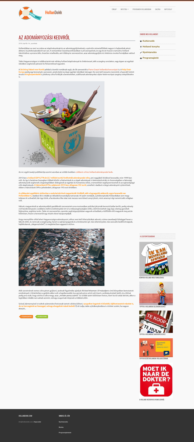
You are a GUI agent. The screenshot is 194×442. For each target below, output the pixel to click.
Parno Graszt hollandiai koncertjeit (103, 69)
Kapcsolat (168, 9)
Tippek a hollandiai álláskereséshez (152, 306)
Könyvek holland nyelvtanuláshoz (151, 277)
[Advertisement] (77, 344)
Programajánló (151, 58)
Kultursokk (42, 317)
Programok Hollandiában (142, 9)
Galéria (157, 9)
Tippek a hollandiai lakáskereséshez (152, 334)
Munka (61, 427)
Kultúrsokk (149, 41)
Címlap (114, 9)
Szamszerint (27, 317)
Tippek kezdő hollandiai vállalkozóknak (153, 358)
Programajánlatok (65, 432)
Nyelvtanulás (150, 52)
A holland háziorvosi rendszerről (151, 399)
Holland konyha (151, 46)
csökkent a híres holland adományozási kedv (94, 172)
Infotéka (125, 9)
